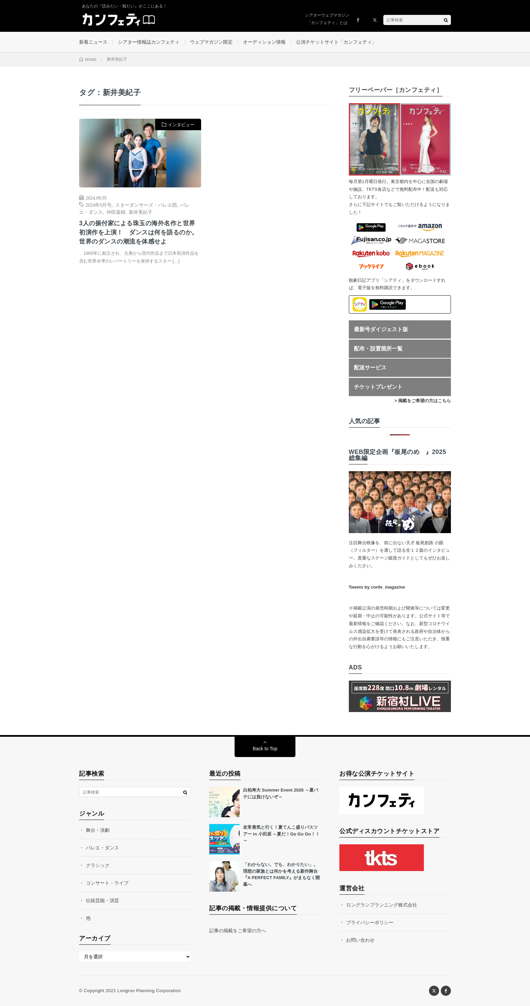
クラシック (98, 865)
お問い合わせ (360, 940)
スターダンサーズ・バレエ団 (146, 204)
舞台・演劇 (98, 830)
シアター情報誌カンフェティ (148, 42)
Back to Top (265, 748)
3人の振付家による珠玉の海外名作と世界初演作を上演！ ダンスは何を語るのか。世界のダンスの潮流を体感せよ (138, 232)
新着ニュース (93, 42)
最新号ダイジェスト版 (381, 329)
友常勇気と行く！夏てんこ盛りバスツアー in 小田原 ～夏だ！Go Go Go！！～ (281, 834)
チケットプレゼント (378, 387)
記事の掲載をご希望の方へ (237, 930)
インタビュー (181, 124)
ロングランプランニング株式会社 (381, 905)
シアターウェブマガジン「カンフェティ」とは (327, 19)
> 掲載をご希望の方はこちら (422, 400)
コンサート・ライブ (107, 883)
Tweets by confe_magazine (377, 587)
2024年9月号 (99, 204)
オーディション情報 (264, 42)
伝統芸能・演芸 (102, 900)
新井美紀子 (140, 211)
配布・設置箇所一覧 (378, 348)
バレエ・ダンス (102, 847)
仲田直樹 (115, 211)
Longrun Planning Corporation (148, 990)
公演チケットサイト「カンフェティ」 (336, 42)
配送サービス (370, 367)
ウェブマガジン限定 (211, 42)
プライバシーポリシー (369, 922)
